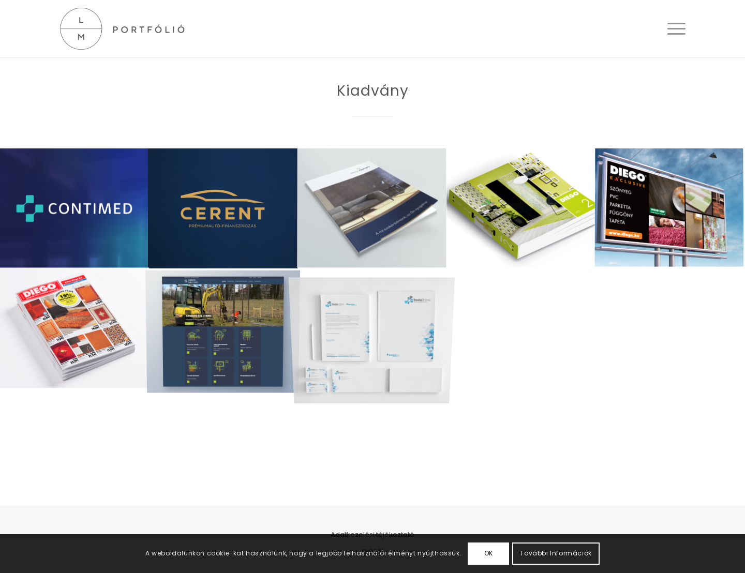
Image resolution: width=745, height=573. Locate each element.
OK (488, 553)
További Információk (555, 553)
